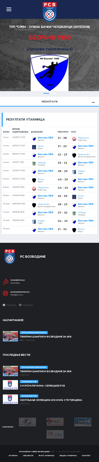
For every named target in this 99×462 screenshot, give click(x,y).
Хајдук (81, 170)
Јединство (84, 154)
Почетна (13, 455)
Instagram (26, 305)
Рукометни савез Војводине (34, 451)
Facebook (9, 305)
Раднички (83, 137)
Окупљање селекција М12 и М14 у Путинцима (51, 400)
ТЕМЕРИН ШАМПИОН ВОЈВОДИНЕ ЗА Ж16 (45, 336)
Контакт (86, 455)
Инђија (42, 162)
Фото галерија (46, 455)
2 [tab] (53, 93)
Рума (41, 146)
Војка (41, 179)
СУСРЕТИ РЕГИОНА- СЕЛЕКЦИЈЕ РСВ (42, 385)
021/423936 (14, 283)
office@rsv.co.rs (16, 295)
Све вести (28, 455)
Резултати (50, 101)
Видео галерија (68, 455)
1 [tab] (46, 93)
